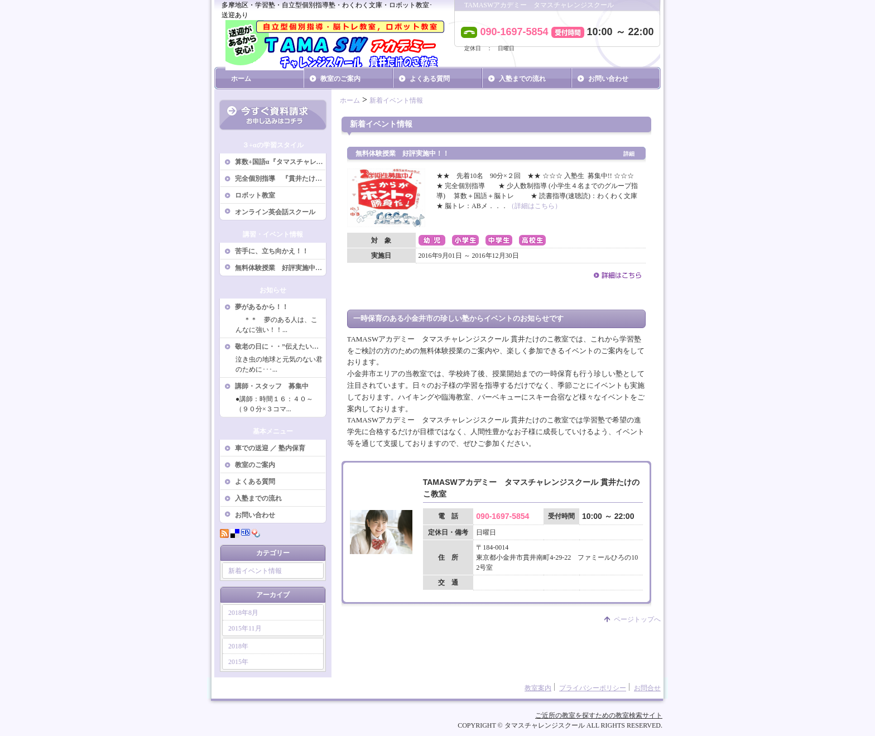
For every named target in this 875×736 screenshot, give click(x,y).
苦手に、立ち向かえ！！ (272, 251)
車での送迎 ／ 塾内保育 (270, 448)
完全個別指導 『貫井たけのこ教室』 (281, 178)
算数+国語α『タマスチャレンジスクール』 (281, 162)
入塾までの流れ (522, 79)
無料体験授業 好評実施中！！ (281, 268)
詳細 (628, 154)
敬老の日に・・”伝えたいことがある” (281, 346)
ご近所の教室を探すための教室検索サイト (598, 715)
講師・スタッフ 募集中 (272, 386)
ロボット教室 (255, 195)
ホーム (241, 79)
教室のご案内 (340, 79)
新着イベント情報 (255, 571)
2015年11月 (245, 628)
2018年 (238, 646)
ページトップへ (637, 619)
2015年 (238, 662)
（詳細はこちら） (534, 206)
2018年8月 (243, 613)
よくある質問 (430, 79)
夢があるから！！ (262, 307)
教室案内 (538, 688)
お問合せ (647, 688)
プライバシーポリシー (592, 688)
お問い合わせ (608, 79)
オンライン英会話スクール (275, 212)
